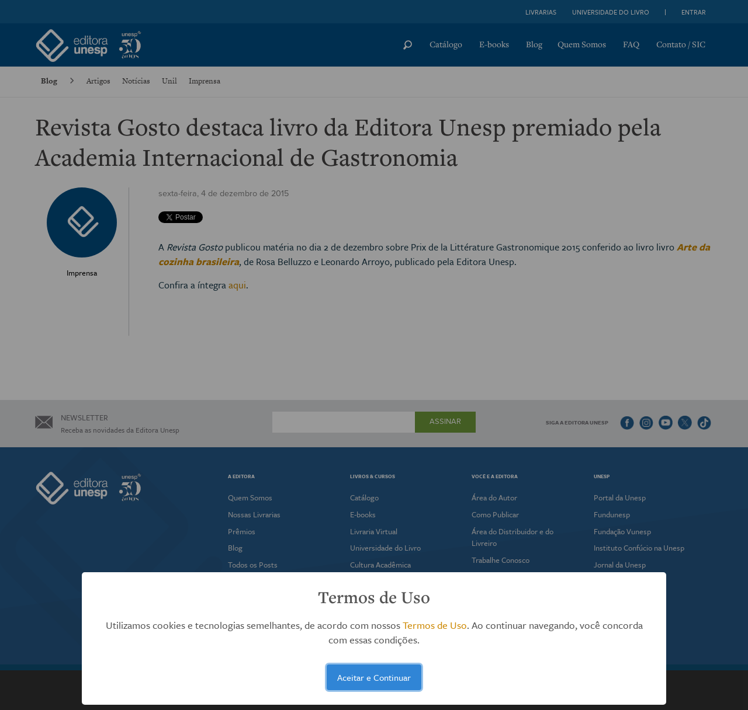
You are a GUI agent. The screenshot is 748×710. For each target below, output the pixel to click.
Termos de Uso (435, 625)
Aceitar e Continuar (374, 677)
